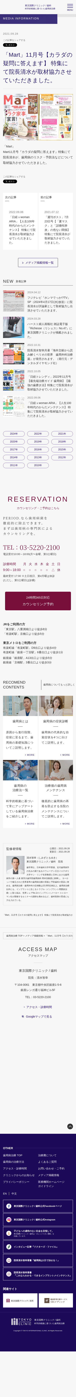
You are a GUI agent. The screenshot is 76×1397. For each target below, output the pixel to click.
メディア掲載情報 (34, 936)
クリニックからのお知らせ (19, 1175)
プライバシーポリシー (16, 1181)
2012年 (62, 457)
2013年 (38, 457)
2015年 (62, 449)
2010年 (38, 465)
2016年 (38, 449)
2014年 (14, 457)
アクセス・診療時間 (15, 1168)
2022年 (38, 433)
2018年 (62, 441)
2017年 (14, 449)
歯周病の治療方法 (13, 1161)
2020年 (14, 441)
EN (5, 1193)
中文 (14, 1193)
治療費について (47, 1155)
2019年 (38, 441)
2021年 (62, 433)
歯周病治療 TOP (14, 936)
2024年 (14, 433)
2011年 (14, 465)
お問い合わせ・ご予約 (51, 1168)
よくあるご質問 (47, 1161)
